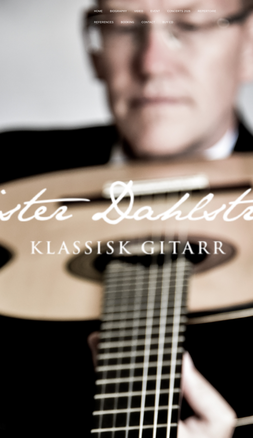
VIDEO (138, 11)
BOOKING (127, 22)
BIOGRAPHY (118, 11)
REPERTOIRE (207, 11)
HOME (98, 11)
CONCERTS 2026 (178, 11)
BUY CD (167, 22)
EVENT (155, 11)
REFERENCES (104, 22)
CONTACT (148, 22)
